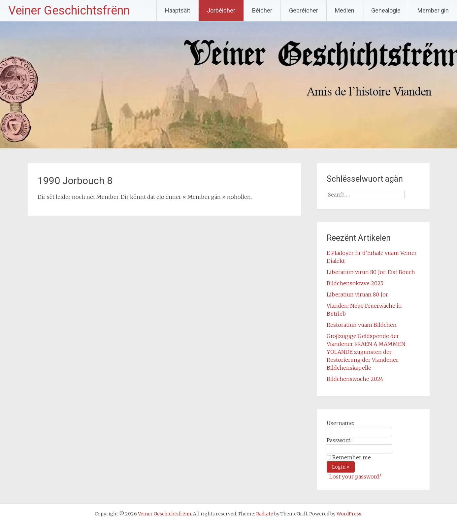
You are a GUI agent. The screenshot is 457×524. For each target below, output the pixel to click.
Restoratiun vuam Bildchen (362, 325)
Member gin (433, 10)
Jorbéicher (221, 10)
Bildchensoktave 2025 (355, 283)
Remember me (351, 457)
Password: (339, 440)
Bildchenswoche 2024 (355, 379)
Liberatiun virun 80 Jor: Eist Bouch (371, 272)
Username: (340, 423)
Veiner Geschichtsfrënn (69, 10)
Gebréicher (303, 10)
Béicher (262, 10)
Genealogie (386, 10)
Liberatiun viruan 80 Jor (357, 294)
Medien (344, 10)
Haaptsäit (177, 10)
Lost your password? (355, 476)
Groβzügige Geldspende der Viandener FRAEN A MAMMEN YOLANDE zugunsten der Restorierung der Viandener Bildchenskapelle (366, 352)
